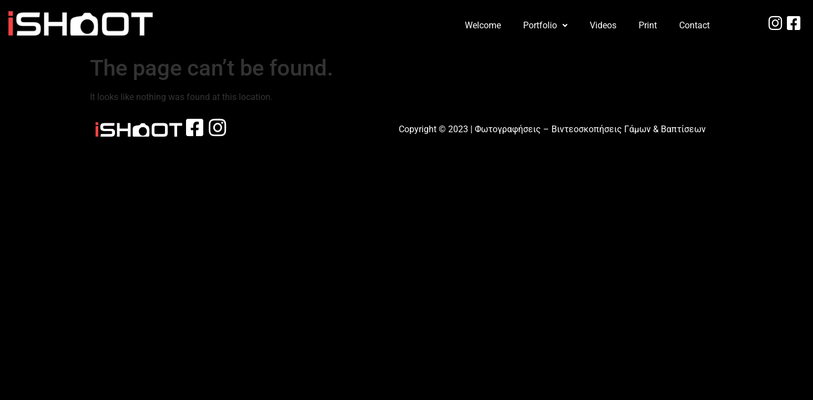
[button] (545, 25)
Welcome (483, 25)
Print (648, 25)
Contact (694, 25)
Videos (603, 25)
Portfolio (545, 25)
